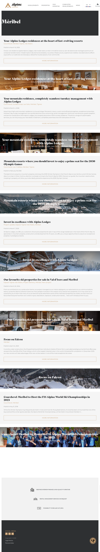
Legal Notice (9, 540)
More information (50, 61)
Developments (33, 5)
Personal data (9, 543)
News (78, 5)
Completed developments (67, 5)
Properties (45, 5)
